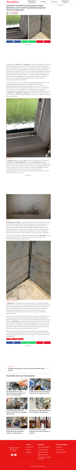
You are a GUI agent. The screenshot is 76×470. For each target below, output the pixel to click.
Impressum (59, 447)
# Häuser (20, 339)
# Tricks (9, 339)
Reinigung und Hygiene (65, 1)
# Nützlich (14, 339)
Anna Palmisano (14, 12)
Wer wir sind (29, 447)
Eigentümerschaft (43, 454)
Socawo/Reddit (9, 158)
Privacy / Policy (60, 449)
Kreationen (54, 2)
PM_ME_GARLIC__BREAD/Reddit (12, 300)
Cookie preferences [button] (61, 452)
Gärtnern (43, 2)
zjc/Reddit (8, 219)
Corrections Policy (43, 449)
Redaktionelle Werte (43, 452)
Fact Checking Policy (43, 447)
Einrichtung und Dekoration (32, 1)
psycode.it (28, 452)
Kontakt (28, 449)
